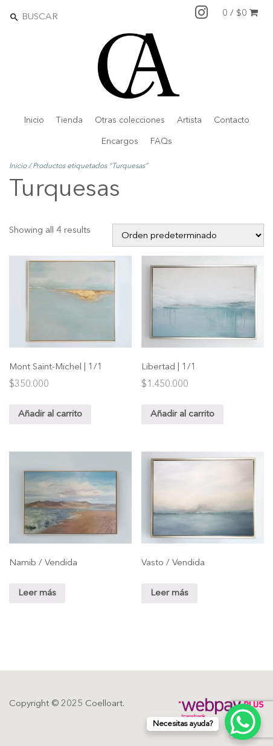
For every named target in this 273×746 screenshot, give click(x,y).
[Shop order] (188, 235)
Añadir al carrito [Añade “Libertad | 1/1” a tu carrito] (182, 414)
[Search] (73, 16)
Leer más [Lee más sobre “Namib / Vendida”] (37, 593)
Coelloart (104, 704)
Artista (189, 120)
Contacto (231, 120)
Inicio (34, 120)
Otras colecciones (130, 120)
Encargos (119, 141)
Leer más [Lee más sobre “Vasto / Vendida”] (169, 593)
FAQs (161, 141)
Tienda (69, 120)
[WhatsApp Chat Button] (243, 722)
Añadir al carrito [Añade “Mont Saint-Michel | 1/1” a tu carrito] (50, 414)
